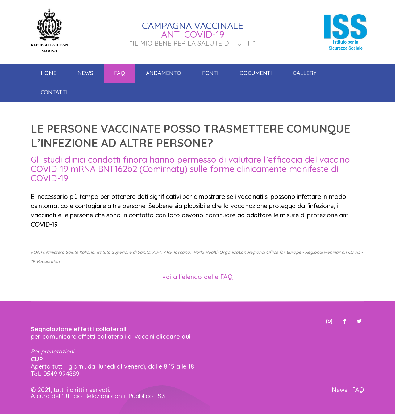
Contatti (54, 92)
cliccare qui (173, 336)
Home (49, 73)
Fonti (210, 73)
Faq (119, 73)
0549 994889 (61, 374)
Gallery (304, 73)
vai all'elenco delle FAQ (197, 277)
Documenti (255, 73)
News (85, 73)
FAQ (358, 390)
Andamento (163, 73)
